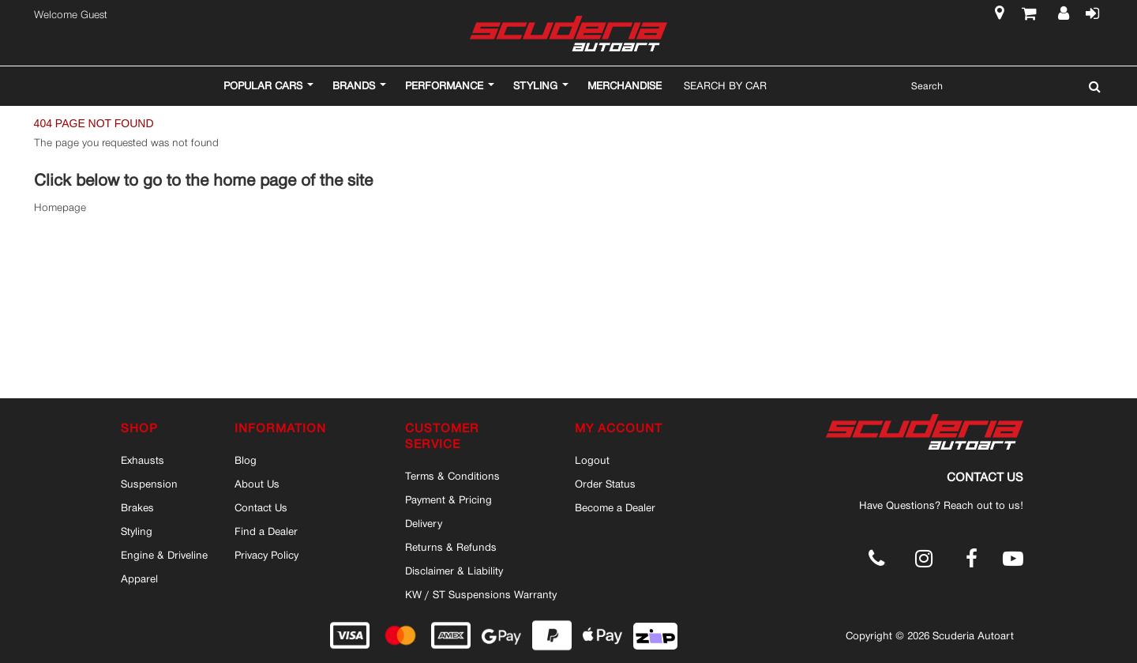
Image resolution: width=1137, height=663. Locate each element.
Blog (246, 460)
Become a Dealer (615, 507)
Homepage (60, 207)
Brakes (137, 507)
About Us (257, 483)
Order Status (605, 483)
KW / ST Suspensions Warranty (481, 594)
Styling (136, 531)
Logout (592, 460)
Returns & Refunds (451, 547)
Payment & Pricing (448, 499)
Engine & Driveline (164, 554)
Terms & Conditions (452, 475)
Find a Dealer (266, 531)
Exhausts (142, 460)
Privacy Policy (266, 554)
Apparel (139, 578)
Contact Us (261, 507)
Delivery (423, 523)
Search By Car (725, 85)
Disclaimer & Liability (454, 570)
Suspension (149, 483)
